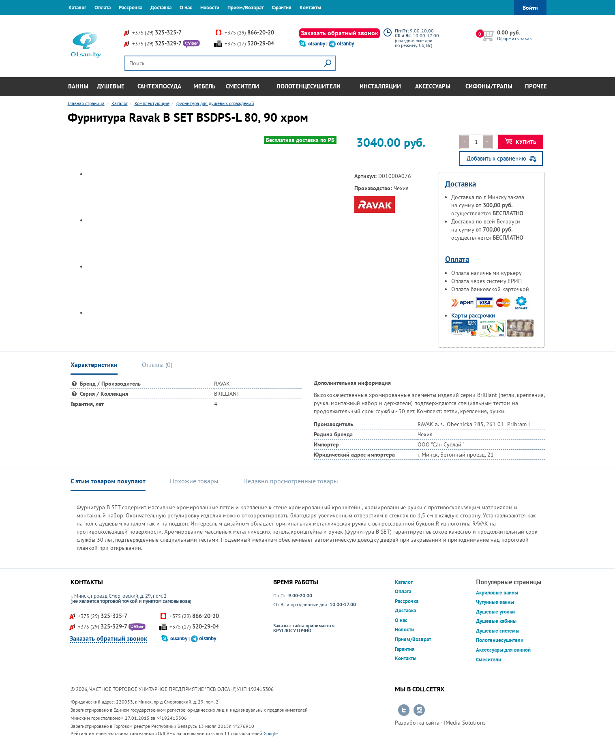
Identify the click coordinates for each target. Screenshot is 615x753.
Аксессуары (432, 86)
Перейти (404, 710)
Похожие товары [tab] (194, 481)
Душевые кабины (496, 621)
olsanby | (318, 43)
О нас (186, 7)
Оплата (102, 7)
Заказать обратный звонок (339, 33)
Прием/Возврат (245, 7)
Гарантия (281, 7)
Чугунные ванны (495, 602)
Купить (521, 142)
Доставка (160, 7)
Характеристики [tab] (94, 364)
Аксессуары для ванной (503, 649)
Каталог (77, 7)
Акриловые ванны (497, 592)
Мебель (204, 86)
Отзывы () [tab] (157, 364)
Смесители (242, 86)
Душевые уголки (495, 611)
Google (271, 733)
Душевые (110, 86)
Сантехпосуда (159, 86)
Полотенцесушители (308, 86)
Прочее (536, 86)
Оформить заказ (514, 38)
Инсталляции (380, 86)
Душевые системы (497, 630)
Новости (209, 7)
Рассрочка (130, 7)
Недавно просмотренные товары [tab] (290, 481)
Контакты (310, 7)
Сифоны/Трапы (488, 86)
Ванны (78, 86)
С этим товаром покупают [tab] (108, 481)
